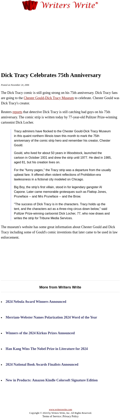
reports (17, 112)
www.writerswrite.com (60, 409)
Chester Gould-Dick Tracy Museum (49, 98)
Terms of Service (51, 416)
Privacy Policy (71, 416)
